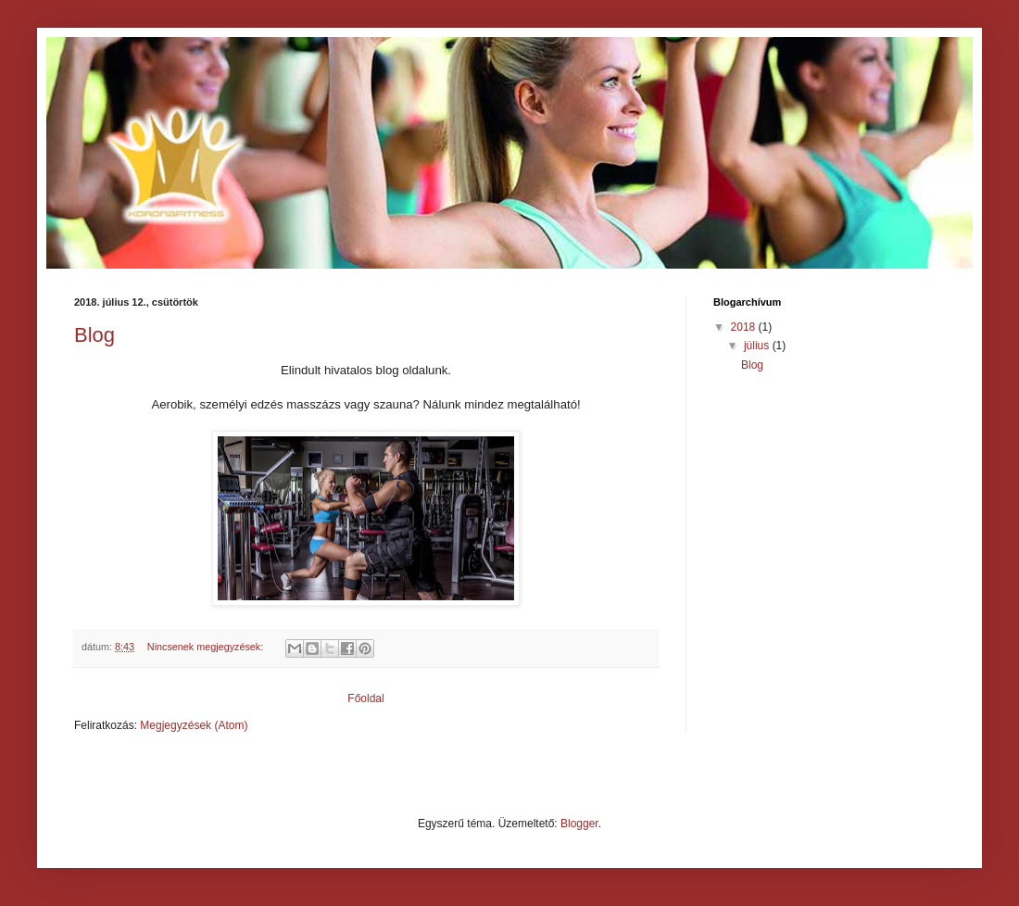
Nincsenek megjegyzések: (206, 646)
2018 (745, 327)
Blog (94, 334)
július (758, 345)
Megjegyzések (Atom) (193, 725)
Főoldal (365, 698)
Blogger (579, 823)
